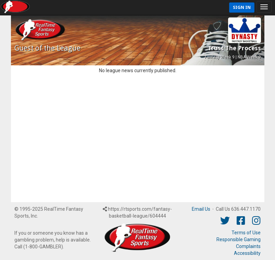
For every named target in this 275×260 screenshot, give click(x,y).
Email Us (201, 209)
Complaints (248, 246)
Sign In (242, 7)
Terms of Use (246, 232)
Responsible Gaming (238, 239)
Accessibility (247, 253)
